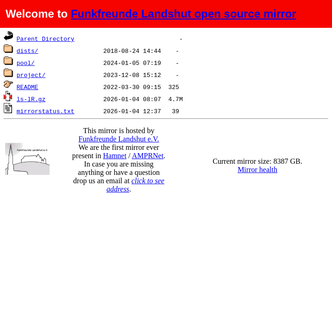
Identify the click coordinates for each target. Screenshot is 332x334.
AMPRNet (147, 156)
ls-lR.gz (31, 99)
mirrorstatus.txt (46, 111)
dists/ (27, 50)
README (27, 87)
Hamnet (114, 156)
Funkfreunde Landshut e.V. (119, 139)
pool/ (26, 62)
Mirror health (257, 169)
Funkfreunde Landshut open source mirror (183, 13)
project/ (31, 75)
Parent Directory (46, 38)
